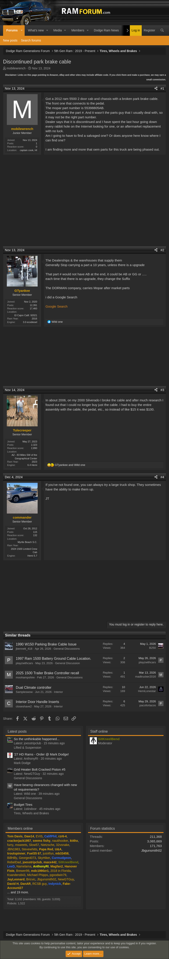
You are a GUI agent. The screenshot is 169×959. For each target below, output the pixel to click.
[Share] (156, 88)
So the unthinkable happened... (37, 739)
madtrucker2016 (145, 676)
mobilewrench (16, 68)
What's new (36, 30)
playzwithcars (24, 663)
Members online (20, 828)
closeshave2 (24, 706)
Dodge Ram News (106, 30)
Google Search (57, 306)
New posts (10, 40)
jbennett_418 (24, 648)
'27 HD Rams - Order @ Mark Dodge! (41, 754)
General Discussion (67, 663)
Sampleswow (24, 692)
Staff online (99, 731)
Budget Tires (23, 804)
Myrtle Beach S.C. (27, 542)
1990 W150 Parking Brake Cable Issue (46, 644)
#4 (162, 477)
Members (77, 30)
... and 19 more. (18, 892)
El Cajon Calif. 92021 (26, 315)
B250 (152, 647)
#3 (162, 390)
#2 (162, 250)
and (70, 465)
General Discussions (66, 648)
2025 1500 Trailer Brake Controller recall (47, 673)
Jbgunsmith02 (151, 850)
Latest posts (17, 731)
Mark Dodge (22, 763)
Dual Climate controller (33, 687)
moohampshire (25, 677)
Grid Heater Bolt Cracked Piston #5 (39, 769)
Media (57, 30)
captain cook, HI (28, 150)
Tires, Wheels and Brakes (31, 813)
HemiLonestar (147, 691)
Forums (12, 30)
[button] (22, 30)
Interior (58, 692)
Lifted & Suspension (27, 747)
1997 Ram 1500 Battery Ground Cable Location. (53, 658)
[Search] (162, 30)
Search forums (31, 40)
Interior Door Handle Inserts (37, 702)
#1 (162, 88)
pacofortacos (148, 705)
